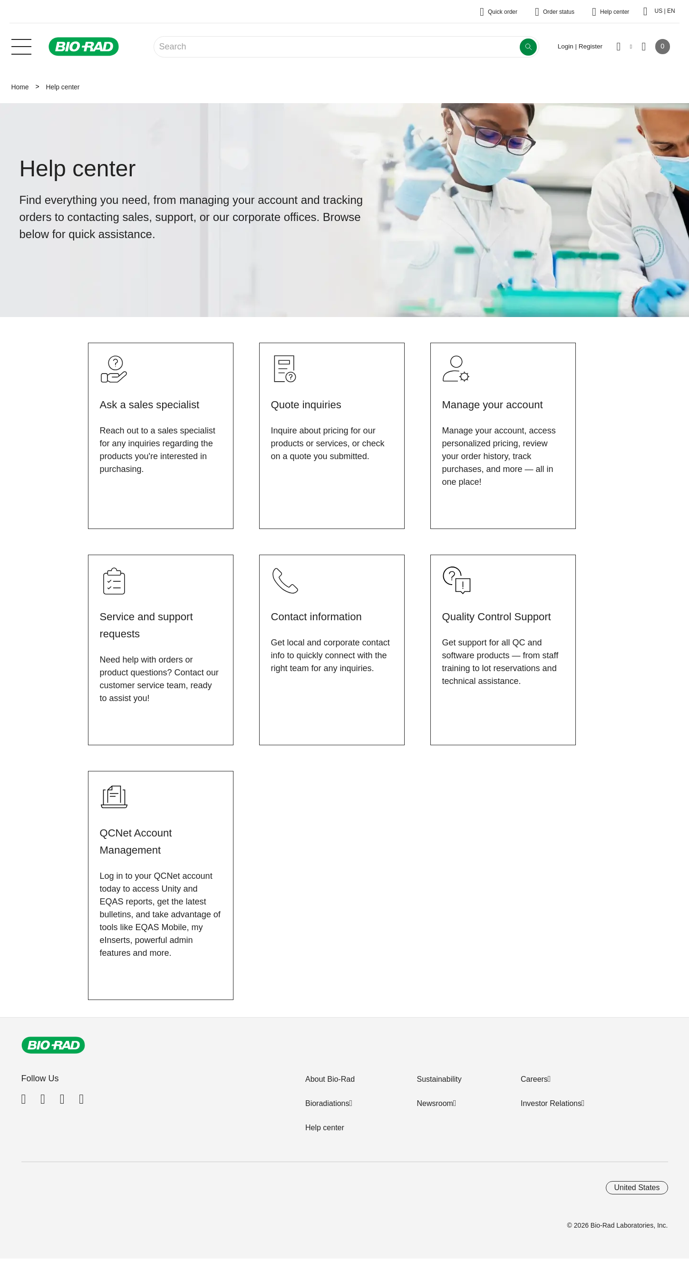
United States (637, 1187)
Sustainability (439, 1079)
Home (20, 87)
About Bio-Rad (330, 1079)
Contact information (320, 616)
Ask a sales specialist (154, 404)
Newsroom (435, 1103)
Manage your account (497, 404)
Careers (534, 1079)
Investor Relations (551, 1103)
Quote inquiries (309, 404)
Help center (324, 1128)
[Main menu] (21, 45)
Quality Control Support (501, 616)
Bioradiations (327, 1103)
